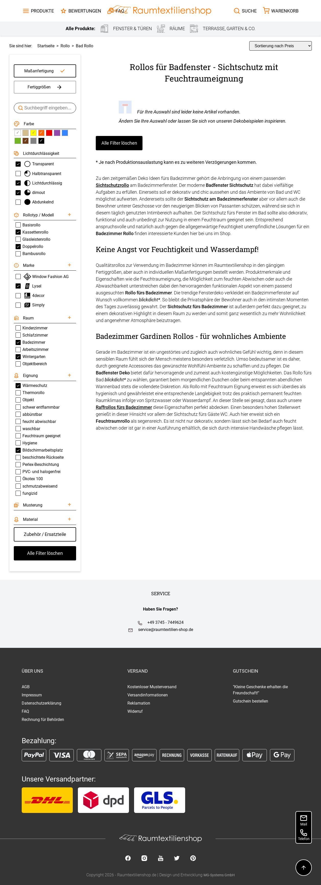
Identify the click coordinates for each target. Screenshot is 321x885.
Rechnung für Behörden (43, 719)
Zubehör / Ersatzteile (45, 534)
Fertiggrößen (45, 87)
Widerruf (135, 711)
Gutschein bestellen (250, 701)
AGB (26, 686)
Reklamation (138, 703)
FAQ (25, 711)
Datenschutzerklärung (41, 703)
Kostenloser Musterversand (151, 686)
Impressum (32, 695)
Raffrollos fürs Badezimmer (124, 407)
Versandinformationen (147, 695)
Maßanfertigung (39, 70)
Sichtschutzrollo (112, 185)
